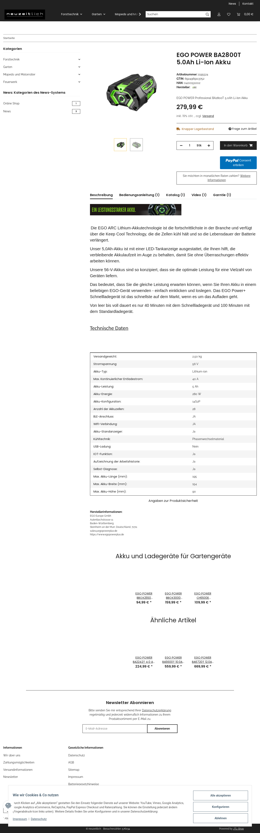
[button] (219, 14)
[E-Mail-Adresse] (114, 728)
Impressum (22, 820)
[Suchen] (174, 14)
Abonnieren (162, 728)
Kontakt (248, 4)
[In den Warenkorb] (93, 49)
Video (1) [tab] (199, 195)
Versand (208, 116)
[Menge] (189, 145)
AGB (71, 762)
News (232, 4)
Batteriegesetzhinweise (83, 784)
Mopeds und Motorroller (19, 74)
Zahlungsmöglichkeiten (18, 762)
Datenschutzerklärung (156, 710)
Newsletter (10, 776)
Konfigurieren (218, 808)
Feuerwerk (10, 82)
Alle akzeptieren (218, 797)
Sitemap (73, 769)
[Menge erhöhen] (208, 145)
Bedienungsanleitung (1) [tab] (139, 195)
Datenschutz (41, 820)
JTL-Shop (238, 828)
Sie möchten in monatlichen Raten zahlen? (216, 178)
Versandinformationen (17, 769)
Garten (7, 67)
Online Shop (41, 103)
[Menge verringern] (181, 145)
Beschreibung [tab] (101, 195)
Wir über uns (11, 755)
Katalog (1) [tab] (175, 195)
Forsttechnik (11, 59)
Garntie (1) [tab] (222, 195)
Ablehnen (218, 818)
